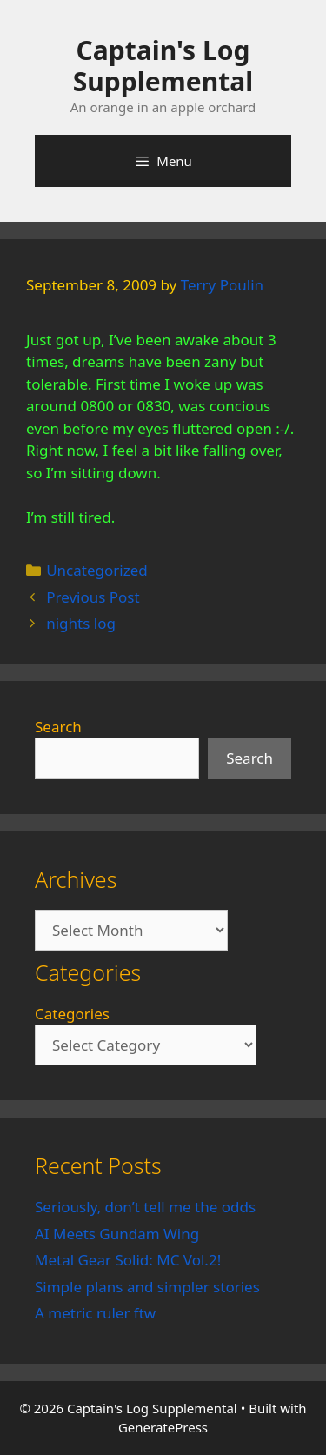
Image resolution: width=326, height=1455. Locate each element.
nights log (81, 623)
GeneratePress (163, 1427)
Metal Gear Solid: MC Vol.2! (128, 1260)
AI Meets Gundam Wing (117, 1234)
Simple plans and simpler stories (147, 1287)
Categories (72, 1014)
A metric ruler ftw (95, 1313)
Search (58, 727)
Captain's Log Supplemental (163, 65)
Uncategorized (97, 570)
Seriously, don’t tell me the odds (145, 1207)
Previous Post (92, 597)
